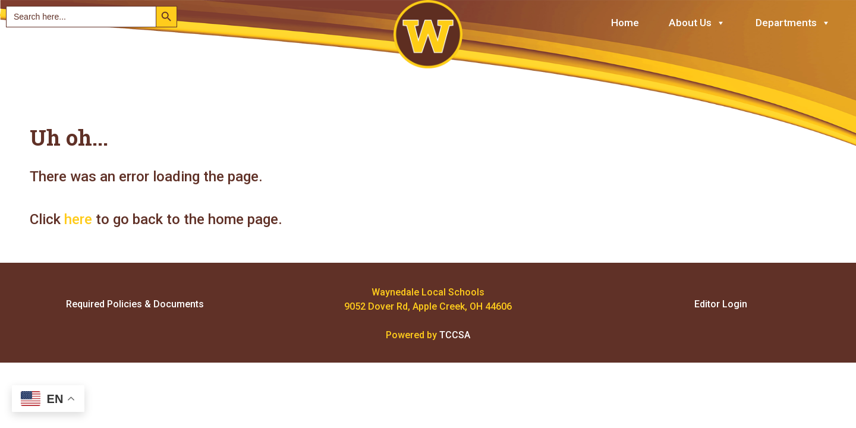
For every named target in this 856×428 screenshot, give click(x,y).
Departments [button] (793, 23)
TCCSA (454, 335)
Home (625, 23)
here (78, 219)
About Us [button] (697, 23)
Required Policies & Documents (135, 304)
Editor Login (720, 304)
